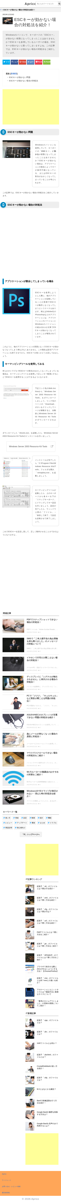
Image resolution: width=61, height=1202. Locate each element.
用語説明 (7, 828)
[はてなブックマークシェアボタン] (30, 62)
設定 (24, 818)
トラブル (52, 823)
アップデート (21, 823)
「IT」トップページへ (31, 834)
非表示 (14, 74)
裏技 (32, 823)
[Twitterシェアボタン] (6, 62)
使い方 (6, 818)
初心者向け (20, 828)
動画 (32, 818)
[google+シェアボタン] (22, 62)
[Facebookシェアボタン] (14, 62)
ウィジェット (6, 1180)
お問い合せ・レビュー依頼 (11, 1186)
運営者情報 (6, 1193)
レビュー (7, 823)
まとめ (41, 823)
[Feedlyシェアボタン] (46, 62)
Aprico (30, 4)
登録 (16, 818)
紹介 (40, 818)
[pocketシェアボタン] (38, 62)
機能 (48, 818)
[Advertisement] (31, 107)
